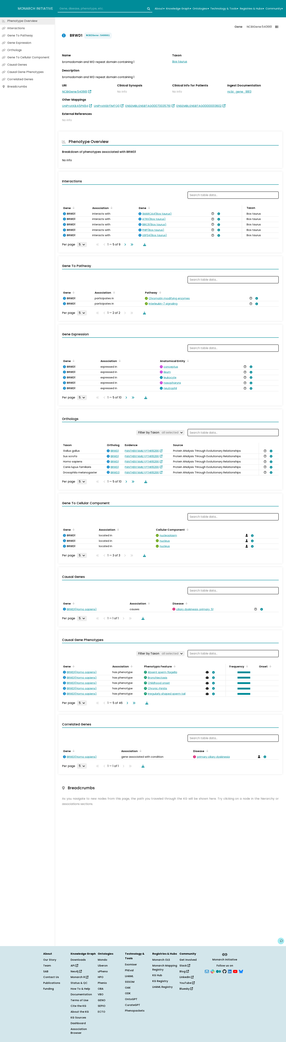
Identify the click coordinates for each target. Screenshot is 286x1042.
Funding (48, 989)
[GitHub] (225, 971)
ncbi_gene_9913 (239, 92)
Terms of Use (79, 1000)
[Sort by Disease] (186, 603)
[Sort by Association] (111, 208)
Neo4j (76, 971)
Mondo (102, 960)
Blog (184, 971)
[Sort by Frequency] (246, 666)
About (159, 8)
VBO (100, 994)
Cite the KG (78, 1006)
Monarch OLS (161, 960)
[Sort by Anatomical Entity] (187, 361)
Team (47, 965)
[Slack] (212, 971)
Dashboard (78, 1023)
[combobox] (105, 8)
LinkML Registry (162, 987)
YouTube (187, 983)
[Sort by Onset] (270, 666)
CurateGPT (132, 1005)
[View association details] (218, 214)
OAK (128, 987)
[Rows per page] (82, 244)
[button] (243, 672)
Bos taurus (179, 61)
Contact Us (51, 977)
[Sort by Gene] (73, 208)
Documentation (81, 994)
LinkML (129, 976)
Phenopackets (134, 1010)
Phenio (102, 983)
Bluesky (186, 989)
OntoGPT (131, 999)
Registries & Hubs (252, 8)
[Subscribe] (207, 971)
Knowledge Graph (178, 8)
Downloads (78, 960)
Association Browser (79, 1031)
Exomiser (131, 964)
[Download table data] (144, 245)
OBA (100, 989)
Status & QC (79, 983)
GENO (101, 1000)
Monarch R (79, 977)
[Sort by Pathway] (159, 292)
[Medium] (218, 971)
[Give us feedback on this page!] (281, 941)
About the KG (80, 1012)
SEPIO (101, 1006)
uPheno (103, 971)
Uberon (103, 965)
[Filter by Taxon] (160, 432)
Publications (51, 983)
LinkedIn (186, 977)
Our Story (49, 960)
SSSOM (129, 982)
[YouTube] (235, 971)
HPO (100, 977)
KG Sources (78, 1017)
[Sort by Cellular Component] (187, 529)
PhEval (129, 970)
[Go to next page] (124, 245)
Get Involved (188, 960)
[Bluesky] (241, 971)
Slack (184, 965)
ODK (128, 993)
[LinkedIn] (230, 971)
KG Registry (160, 981)
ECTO (101, 1012)
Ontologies (201, 8)
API (74, 965)
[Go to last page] (131, 245)
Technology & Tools (224, 8)
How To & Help (80, 989)
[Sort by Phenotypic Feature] (174, 666)
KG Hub (157, 975)
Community (274, 8)
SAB (45, 971)
